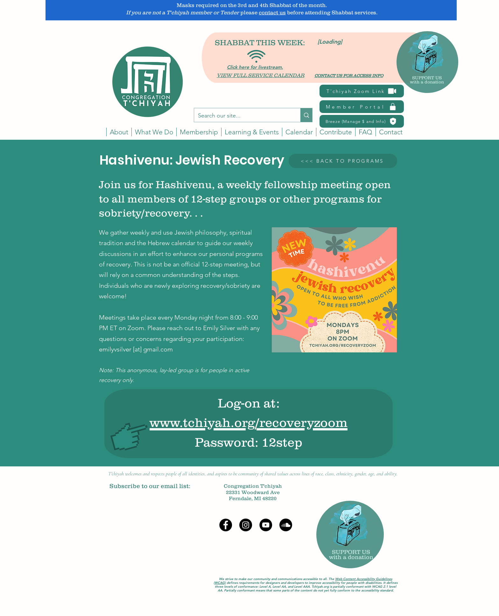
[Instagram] (245, 525)
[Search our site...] (242, 116)
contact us (272, 12)
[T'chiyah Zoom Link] (362, 91)
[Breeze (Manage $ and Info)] (362, 121)
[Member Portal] (362, 106)
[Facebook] (225, 525)
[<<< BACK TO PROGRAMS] (343, 161)
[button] (299, 132)
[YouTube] (265, 525)
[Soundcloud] (285, 525)
